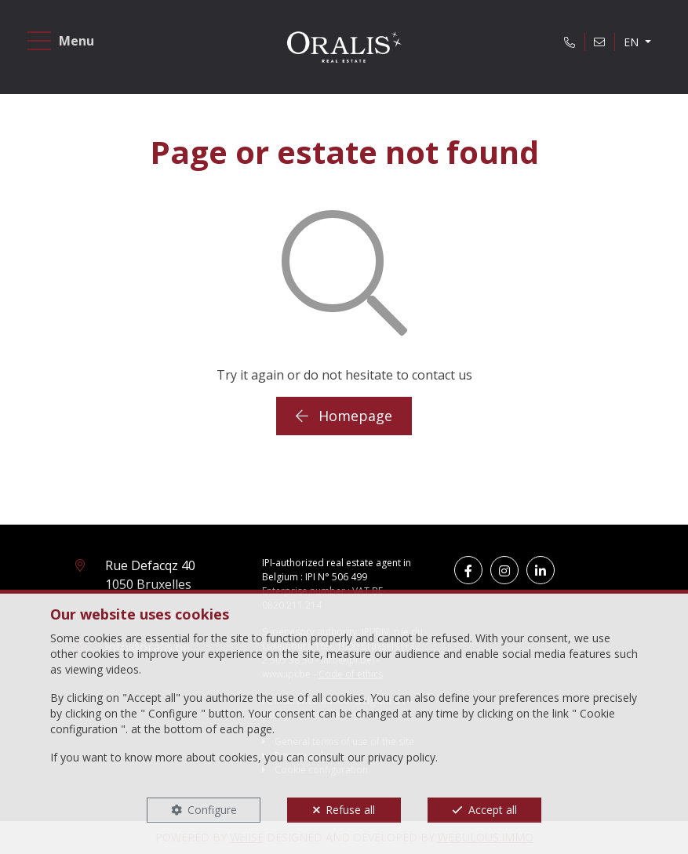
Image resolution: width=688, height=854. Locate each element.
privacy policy (401, 757)
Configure (212, 809)
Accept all (492, 809)
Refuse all (350, 809)
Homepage (344, 415)
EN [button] (633, 42)
